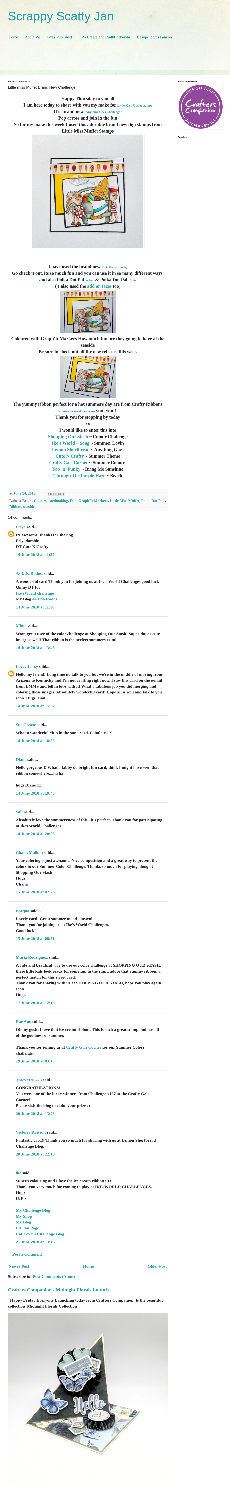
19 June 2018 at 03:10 (35, 1061)
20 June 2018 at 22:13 (35, 1154)
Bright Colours (34, 501)
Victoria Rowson (31, 1132)
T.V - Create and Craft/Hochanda (104, 37)
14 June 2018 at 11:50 (35, 607)
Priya (21, 527)
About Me (32, 37)
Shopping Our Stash (68, 436)
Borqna (22, 911)
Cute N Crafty (69, 456)
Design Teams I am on (154, 37)
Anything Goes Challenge (103, 112)
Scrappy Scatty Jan (61, 16)
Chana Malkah (29, 852)
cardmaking (58, 501)
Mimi (21, 625)
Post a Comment (27, 1254)
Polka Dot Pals (153, 501)
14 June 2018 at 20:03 (35, 833)
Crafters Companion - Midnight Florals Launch (58, 1289)
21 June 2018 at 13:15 (35, 1242)
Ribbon (15, 507)
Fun (73, 501)
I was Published (59, 37)
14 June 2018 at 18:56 (35, 740)
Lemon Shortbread (71, 449)
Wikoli (89, 280)
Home (13, 37)
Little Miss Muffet (124, 501)
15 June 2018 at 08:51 (35, 938)
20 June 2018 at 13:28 (35, 1113)
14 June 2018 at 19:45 (35, 793)
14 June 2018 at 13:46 (35, 647)
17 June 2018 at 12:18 (35, 1002)
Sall (19, 811)
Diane (21, 759)
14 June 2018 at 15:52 (35, 706)
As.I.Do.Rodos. (29, 573)
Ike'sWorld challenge (35, 593)
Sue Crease (26, 724)
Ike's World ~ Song (71, 443)
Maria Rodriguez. (32, 957)
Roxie (132, 280)
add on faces (100, 286)
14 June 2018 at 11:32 (35, 554)
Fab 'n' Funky (66, 469)
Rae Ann (23, 1021)
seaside (29, 507)
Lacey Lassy (27, 666)
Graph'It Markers (93, 501)
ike (18, 1173)
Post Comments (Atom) (54, 1276)
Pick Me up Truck (114, 267)
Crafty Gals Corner (69, 462)
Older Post (157, 1266)
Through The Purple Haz (78, 475)
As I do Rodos (44, 599)
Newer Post (19, 1266)
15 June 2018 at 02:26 (35, 892)
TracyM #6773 (29, 1080)
